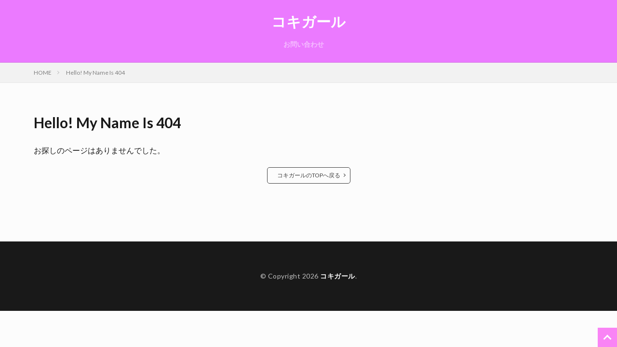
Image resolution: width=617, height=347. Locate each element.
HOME (43, 72)
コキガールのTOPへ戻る (308, 175)
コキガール (308, 21)
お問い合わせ (303, 44)
